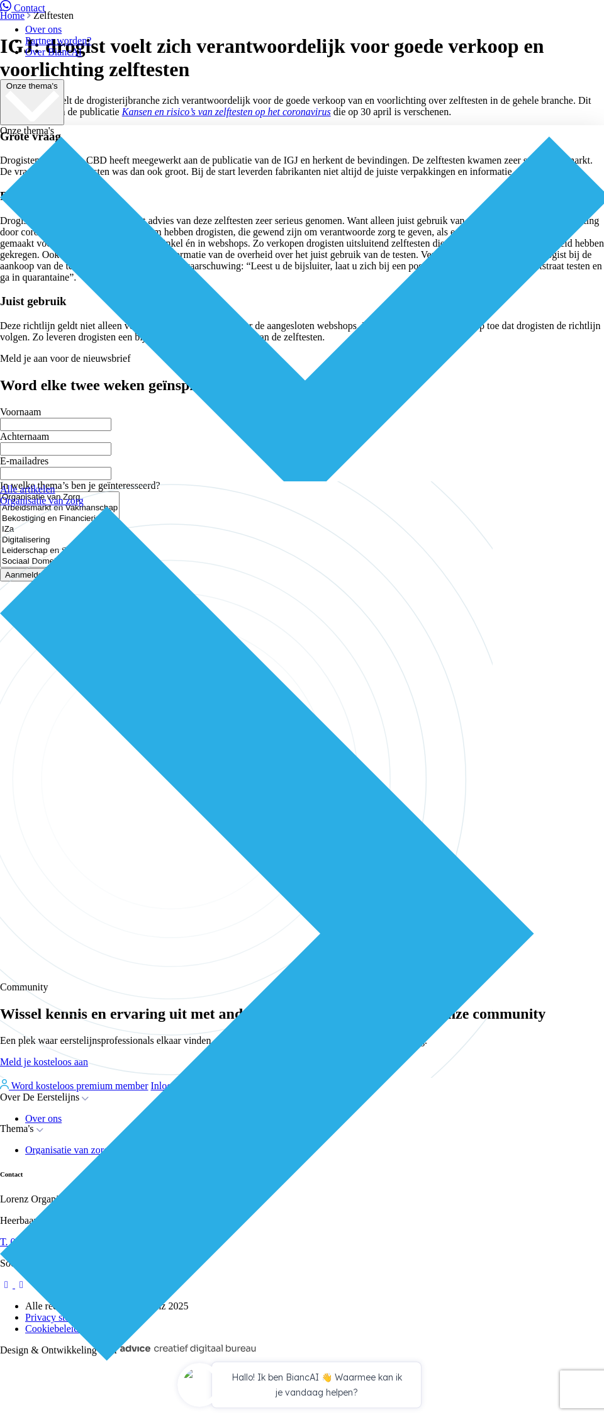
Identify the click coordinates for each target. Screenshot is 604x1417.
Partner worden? (58, 40)
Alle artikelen (27, 489)
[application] (302, 1387)
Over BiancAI (53, 52)
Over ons (43, 29)
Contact (22, 8)
